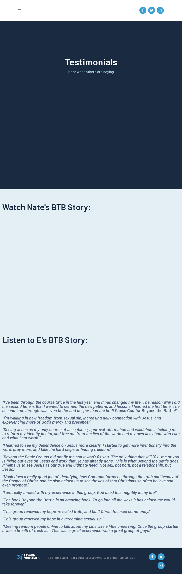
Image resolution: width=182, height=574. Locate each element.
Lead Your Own (94, 558)
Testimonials (77, 558)
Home (50, 558)
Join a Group (61, 558)
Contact (123, 558)
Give (132, 558)
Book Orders (110, 558)
